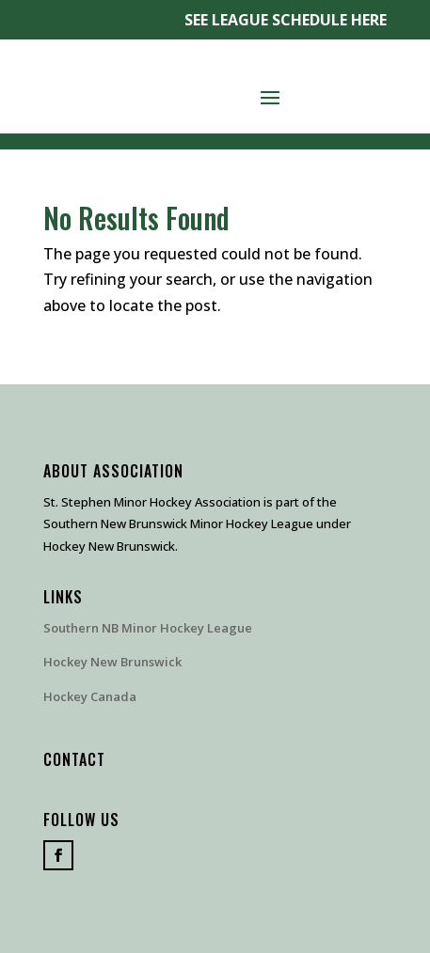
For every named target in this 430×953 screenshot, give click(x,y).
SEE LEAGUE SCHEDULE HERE (285, 19)
